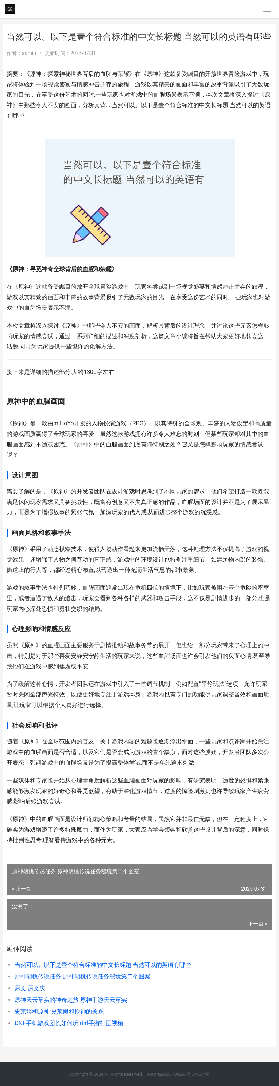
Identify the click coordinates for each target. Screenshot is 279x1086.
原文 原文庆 (30, 988)
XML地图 (201, 1074)
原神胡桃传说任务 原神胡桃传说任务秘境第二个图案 (82, 976)
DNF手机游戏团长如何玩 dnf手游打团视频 (69, 1023)
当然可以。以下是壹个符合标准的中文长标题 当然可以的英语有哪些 (103, 964)
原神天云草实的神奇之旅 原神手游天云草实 (71, 999)
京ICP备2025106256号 (168, 1074)
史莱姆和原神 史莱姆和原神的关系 (59, 1011)
